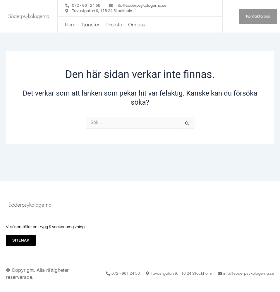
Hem (70, 25)
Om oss (136, 25)
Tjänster (90, 25)
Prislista (113, 25)
